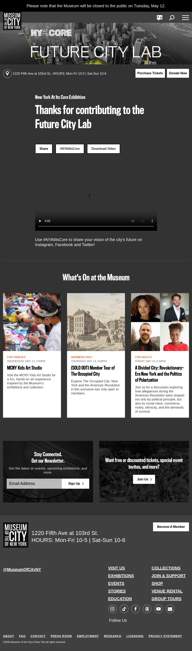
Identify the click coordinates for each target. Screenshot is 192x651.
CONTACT (38, 636)
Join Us (142, 479)
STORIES (117, 591)
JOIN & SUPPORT (169, 575)
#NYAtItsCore (70, 148)
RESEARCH (113, 636)
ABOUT (8, 636)
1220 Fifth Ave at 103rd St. (59, 73)
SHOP (157, 583)
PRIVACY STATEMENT (165, 636)
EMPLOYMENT (88, 636)
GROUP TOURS (167, 598)
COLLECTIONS (166, 568)
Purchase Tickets (150, 73)
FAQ (22, 636)
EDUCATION (120, 598)
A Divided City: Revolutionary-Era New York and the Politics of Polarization (159, 374)
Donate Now (178, 73)
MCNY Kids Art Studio (24, 368)
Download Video (103, 148)
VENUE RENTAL (167, 591)
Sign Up (74, 483)
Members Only (82, 357)
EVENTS (116, 583)
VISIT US (116, 568)
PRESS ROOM (61, 636)
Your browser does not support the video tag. (96, 200)
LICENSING (135, 636)
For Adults (143, 357)
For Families (16, 357)
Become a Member (171, 526)
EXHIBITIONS (121, 575)
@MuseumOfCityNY (22, 569)
